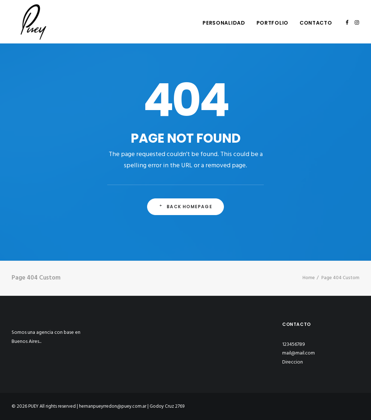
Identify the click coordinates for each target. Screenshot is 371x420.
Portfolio (272, 22)
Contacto (316, 22)
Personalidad (224, 22)
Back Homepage (185, 206)
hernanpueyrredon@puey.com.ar (112, 406)
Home (309, 278)
